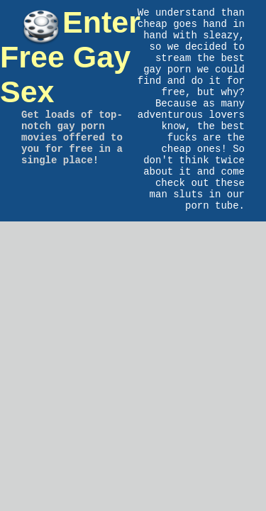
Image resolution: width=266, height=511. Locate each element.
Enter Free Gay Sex (70, 57)
